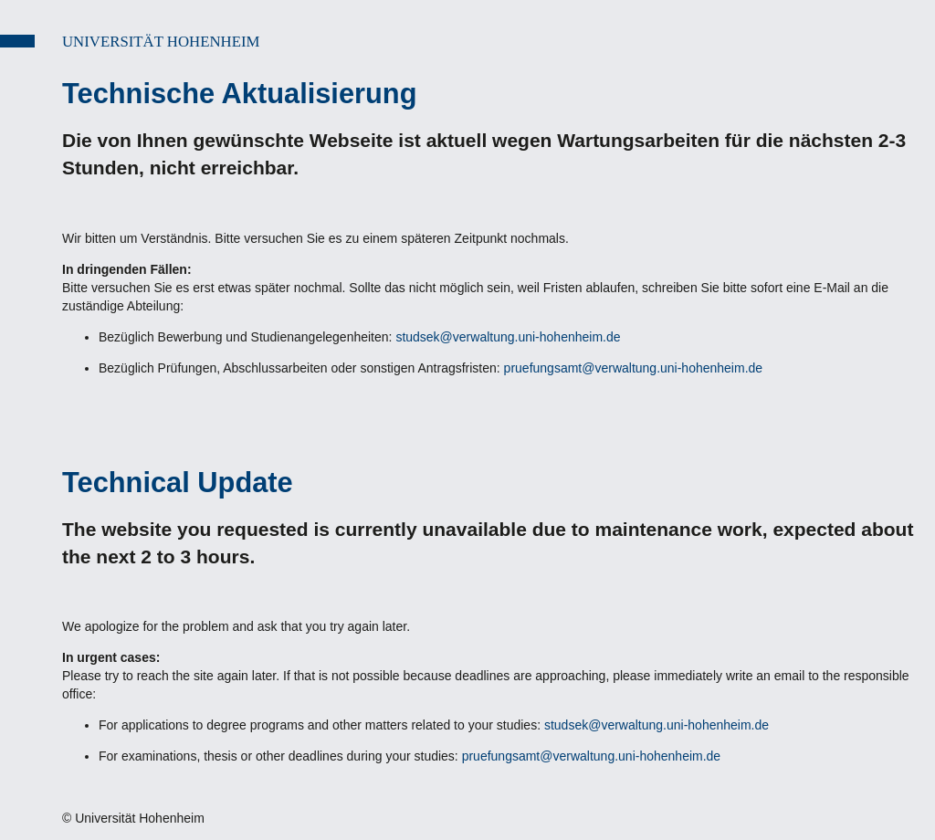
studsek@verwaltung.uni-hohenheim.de (507, 337)
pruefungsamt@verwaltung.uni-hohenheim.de (633, 368)
